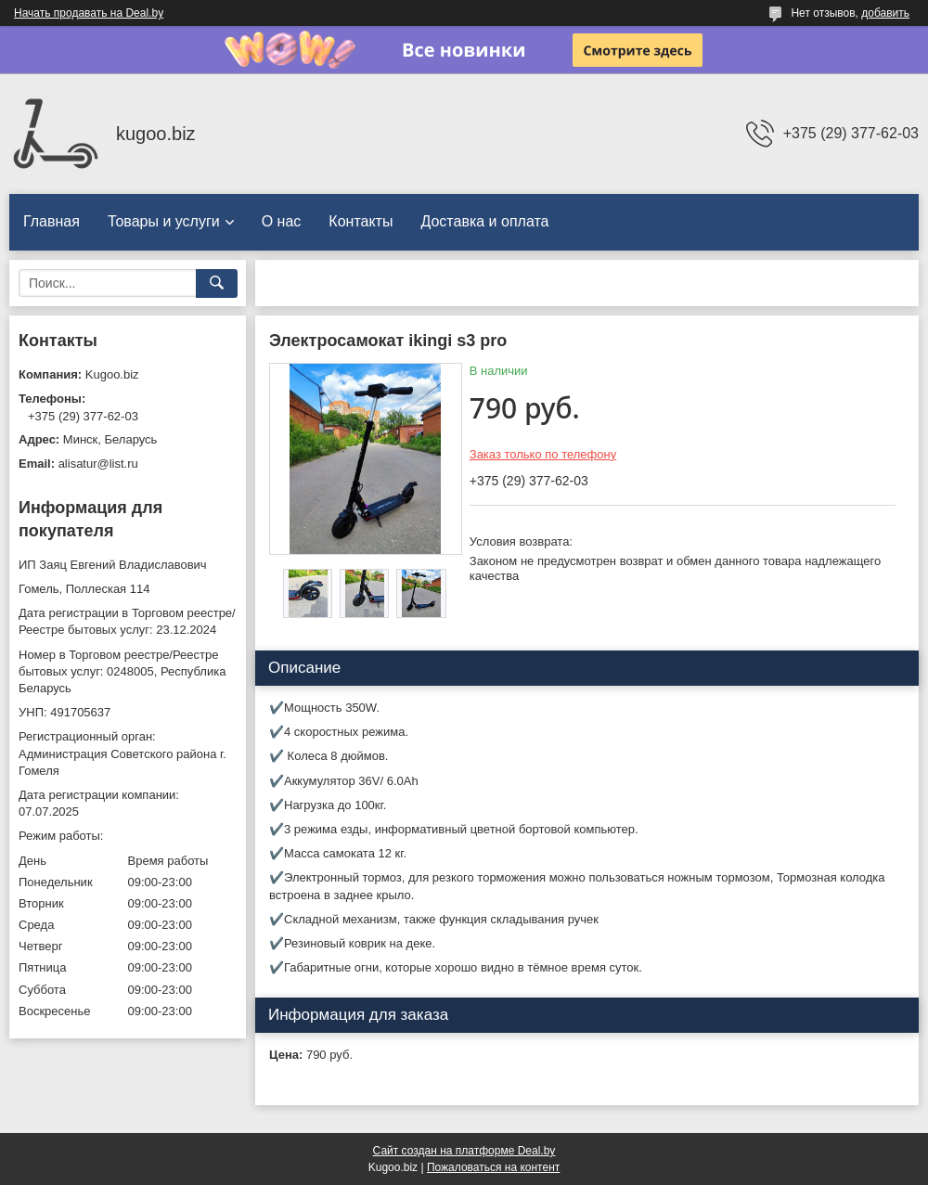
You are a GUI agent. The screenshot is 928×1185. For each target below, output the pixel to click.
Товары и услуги (164, 221)
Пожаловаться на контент (493, 1167)
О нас (282, 221)
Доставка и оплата (484, 221)
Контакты (361, 221)
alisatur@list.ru (98, 463)
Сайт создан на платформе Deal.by (464, 1150)
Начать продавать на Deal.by (88, 12)
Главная (51, 221)
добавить (885, 12)
